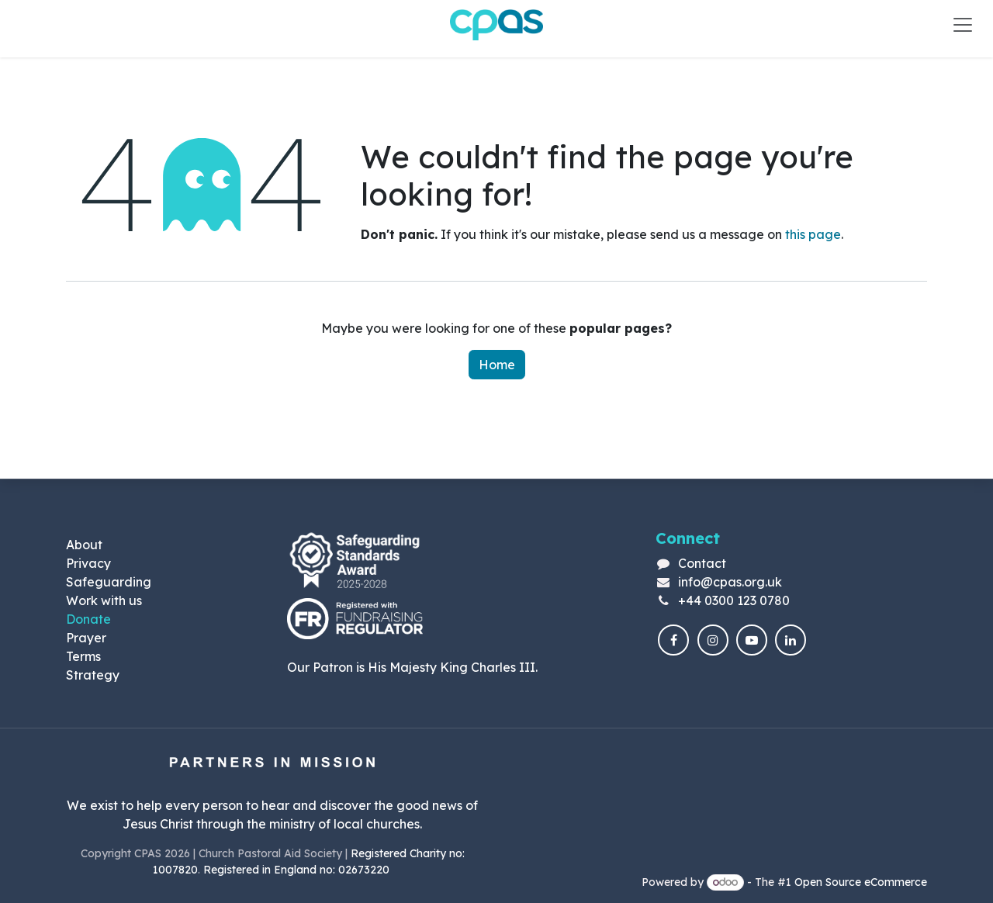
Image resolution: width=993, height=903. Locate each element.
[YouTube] (751, 640)
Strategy (92, 675)
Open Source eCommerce (860, 882)
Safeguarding (108, 582)
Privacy (88, 563)
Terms (83, 656)
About (84, 544)
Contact (702, 563)
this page (813, 234)
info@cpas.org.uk (730, 582)
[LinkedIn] (790, 640)
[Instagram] (712, 640)
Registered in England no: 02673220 (298, 870)
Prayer (86, 637)
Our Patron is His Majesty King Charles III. (412, 667)
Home (497, 364)
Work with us (104, 600)
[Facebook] (673, 640)
